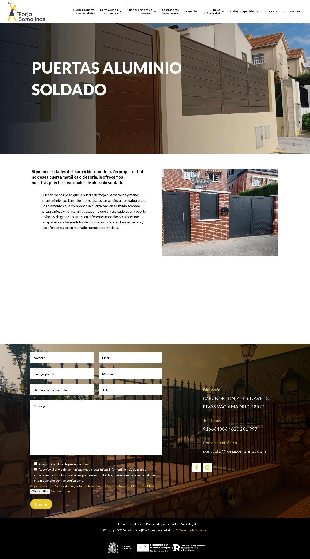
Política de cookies (127, 524)
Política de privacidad (161, 524)
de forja (89, 177)
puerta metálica (64, 177)
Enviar (41, 504)
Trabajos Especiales (242, 11)
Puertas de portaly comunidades (84, 11)
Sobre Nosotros (274, 11)
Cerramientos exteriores (109, 11)
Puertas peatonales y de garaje (139, 11)
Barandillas (190, 11)
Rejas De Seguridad (211, 11)
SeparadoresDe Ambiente (170, 11)
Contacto (296, 11)
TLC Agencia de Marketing (191, 530)
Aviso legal (188, 524)
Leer (86, 464)
